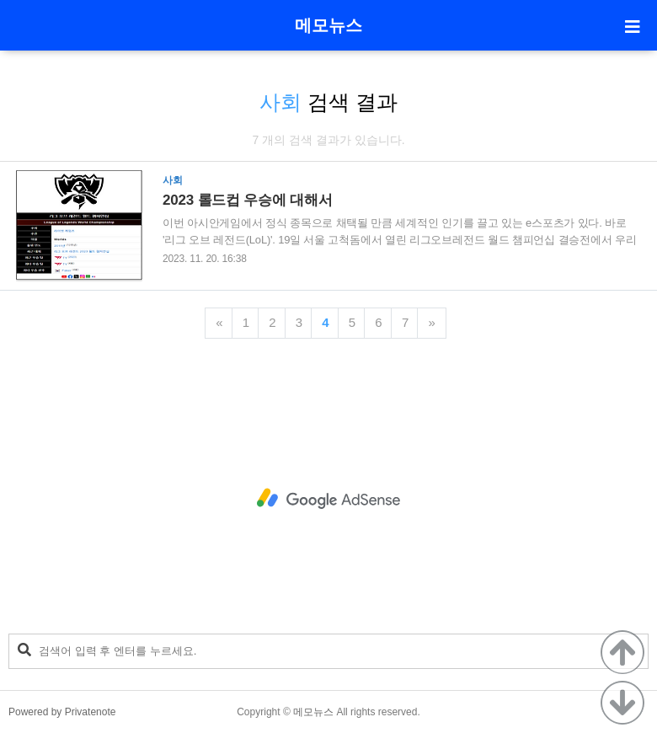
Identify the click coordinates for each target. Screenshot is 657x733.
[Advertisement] (328, 499)
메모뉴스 (328, 25)
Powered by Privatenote (61, 712)
